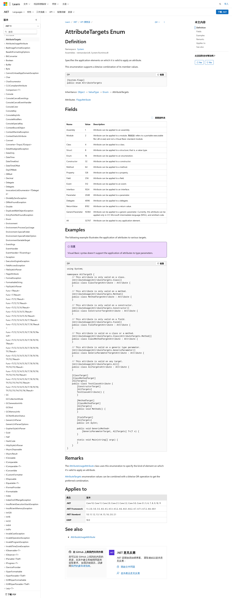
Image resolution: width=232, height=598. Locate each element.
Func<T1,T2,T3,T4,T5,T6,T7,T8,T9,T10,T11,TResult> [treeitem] (22, 349)
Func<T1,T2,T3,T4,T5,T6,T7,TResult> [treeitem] (22, 320)
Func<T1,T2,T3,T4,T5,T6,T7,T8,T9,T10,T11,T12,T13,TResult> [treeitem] (22, 365)
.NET (75, 22)
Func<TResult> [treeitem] (13, 290)
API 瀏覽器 (85, 22)
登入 (226, 3)
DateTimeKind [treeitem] (12, 161)
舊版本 (132, 595)
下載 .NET (222, 11)
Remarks (200, 39)
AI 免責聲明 (120, 595)
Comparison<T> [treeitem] (13, 89)
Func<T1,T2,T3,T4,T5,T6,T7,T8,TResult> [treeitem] (22, 326)
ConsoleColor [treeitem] (12, 106)
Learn (67, 22)
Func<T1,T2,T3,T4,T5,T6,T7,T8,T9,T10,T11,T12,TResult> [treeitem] (22, 357)
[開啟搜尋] (220, 4)
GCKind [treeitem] (9, 407)
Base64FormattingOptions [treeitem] (18, 51)
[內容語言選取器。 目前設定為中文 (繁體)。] (12, 595)
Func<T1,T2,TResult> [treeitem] (15, 299)
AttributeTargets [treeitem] (13, 39)
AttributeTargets (73, 476)
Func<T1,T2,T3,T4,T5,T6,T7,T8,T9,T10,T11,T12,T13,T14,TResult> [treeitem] (22, 373)
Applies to (200, 43)
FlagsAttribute (83, 99)
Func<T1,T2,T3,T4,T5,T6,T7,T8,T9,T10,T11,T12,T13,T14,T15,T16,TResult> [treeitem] (22, 389)
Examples (200, 35)
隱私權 (161, 595)
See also (200, 46)
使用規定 (194, 595)
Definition (201, 27)
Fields (198, 31)
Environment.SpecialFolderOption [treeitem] (21, 235)
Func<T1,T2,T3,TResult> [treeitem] (16, 303)
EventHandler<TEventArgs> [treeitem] (18, 252)
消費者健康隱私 (177, 595)
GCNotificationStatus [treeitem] (15, 415)
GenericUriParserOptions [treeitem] (17, 424)
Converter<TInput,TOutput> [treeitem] (19, 144)
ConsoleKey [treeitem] (11, 110)
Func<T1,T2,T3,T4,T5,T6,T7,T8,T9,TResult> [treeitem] (22, 334)
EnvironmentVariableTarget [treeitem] (18, 240)
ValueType (93, 91)
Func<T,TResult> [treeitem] (13, 294)
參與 (153, 595)
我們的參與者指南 (80, 565)
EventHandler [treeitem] (12, 248)
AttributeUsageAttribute (81, 465)
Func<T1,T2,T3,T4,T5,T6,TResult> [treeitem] (20, 316)
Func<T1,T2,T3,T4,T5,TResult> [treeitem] (19, 311)
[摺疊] (36, 19)
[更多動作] (164, 22)
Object (81, 91)
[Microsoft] (5, 4)
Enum (106, 91)
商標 (204, 595)
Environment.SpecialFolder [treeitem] (18, 231)
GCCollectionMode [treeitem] (14, 398)
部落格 (142, 595)
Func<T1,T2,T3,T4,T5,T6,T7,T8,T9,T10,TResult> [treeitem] (22, 342)
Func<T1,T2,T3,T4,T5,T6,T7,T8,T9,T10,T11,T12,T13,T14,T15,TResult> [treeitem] (22, 381)
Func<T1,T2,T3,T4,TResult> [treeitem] (18, 307)
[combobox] (22, 26)
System (80, 49)
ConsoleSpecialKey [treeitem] (14, 123)
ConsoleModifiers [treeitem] (14, 119)
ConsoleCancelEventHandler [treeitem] (18, 102)
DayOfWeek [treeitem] (11, 169)
